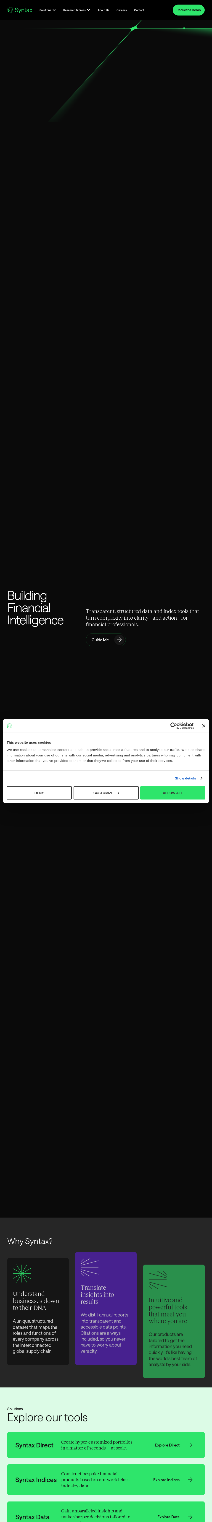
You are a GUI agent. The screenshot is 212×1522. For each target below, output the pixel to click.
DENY (39, 793)
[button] (48, 10)
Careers (122, 10)
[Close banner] (203, 725)
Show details (185, 778)
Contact (139, 10)
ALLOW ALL (173, 793)
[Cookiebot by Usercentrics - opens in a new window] (174, 725)
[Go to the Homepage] (19, 10)
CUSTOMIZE (106, 793)
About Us (103, 10)
